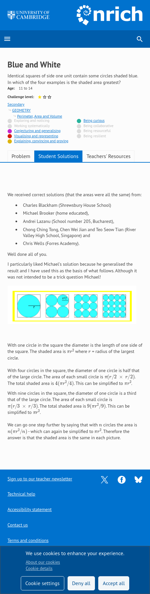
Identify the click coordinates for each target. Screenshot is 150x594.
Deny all (81, 583)
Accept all (114, 583)
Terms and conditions (28, 540)
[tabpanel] (75, 311)
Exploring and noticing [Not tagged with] (31, 120)
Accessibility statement (30, 509)
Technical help (21, 494)
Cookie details (39, 568)
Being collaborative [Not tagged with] (98, 125)
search (140, 39)
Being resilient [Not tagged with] (94, 136)
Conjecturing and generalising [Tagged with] (37, 130)
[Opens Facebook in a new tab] (122, 479)
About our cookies (43, 562)
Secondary (16, 104)
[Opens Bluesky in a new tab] (138, 479)
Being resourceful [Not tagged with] (96, 130)
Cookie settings (42, 583)
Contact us (18, 525)
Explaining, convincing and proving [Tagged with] (41, 141)
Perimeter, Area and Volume (39, 116)
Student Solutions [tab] (58, 156)
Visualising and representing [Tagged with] (36, 136)
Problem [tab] (21, 156)
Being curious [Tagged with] (94, 120)
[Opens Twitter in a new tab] (104, 479)
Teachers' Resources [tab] (108, 156)
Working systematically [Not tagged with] (32, 125)
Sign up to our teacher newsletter (40, 479)
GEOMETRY (21, 110)
